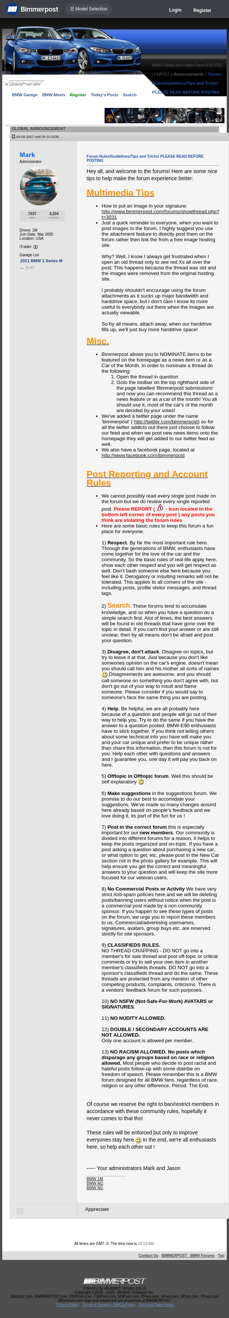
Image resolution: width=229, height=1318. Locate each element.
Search (130, 95)
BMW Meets (54, 95)
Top (221, 1256)
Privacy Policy (67, 1305)
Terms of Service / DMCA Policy (108, 1305)
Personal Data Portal (156, 1305)
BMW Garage (24, 95)
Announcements (189, 74)
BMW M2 (95, 1183)
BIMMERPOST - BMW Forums (188, 1256)
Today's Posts (104, 95)
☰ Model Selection (89, 9)
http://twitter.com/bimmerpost (166, 421)
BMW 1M (95, 1178)
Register (202, 10)
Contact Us (149, 1256)
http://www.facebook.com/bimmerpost (143, 455)
